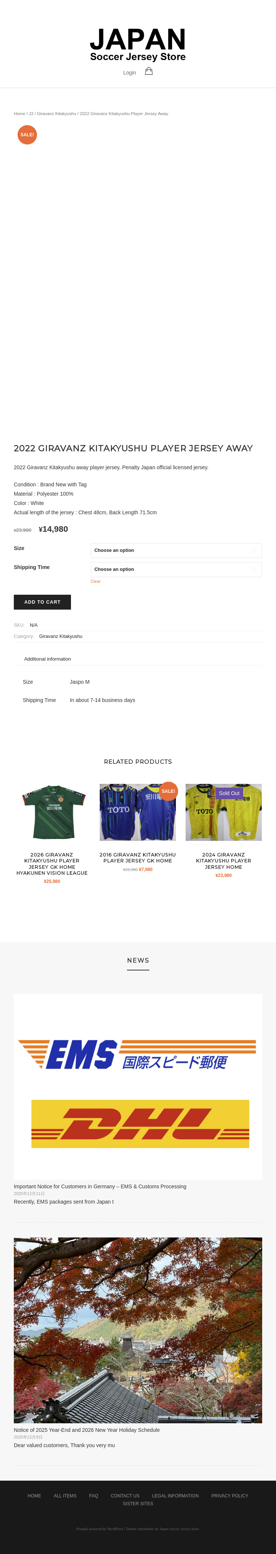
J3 (31, 113)
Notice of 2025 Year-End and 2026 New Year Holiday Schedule (87, 1430)
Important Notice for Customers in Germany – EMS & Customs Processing (100, 1186)
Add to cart (42, 602)
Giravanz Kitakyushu (56, 113)
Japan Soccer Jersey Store (179, 1529)
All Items (65, 1496)
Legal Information (175, 1496)
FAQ (93, 1496)
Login (129, 73)
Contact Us (125, 1496)
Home (19, 113)
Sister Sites (138, 1503)
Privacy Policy (229, 1496)
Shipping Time (32, 567)
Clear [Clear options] (96, 581)
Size (19, 548)
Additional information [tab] (47, 659)
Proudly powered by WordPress (99, 1529)
